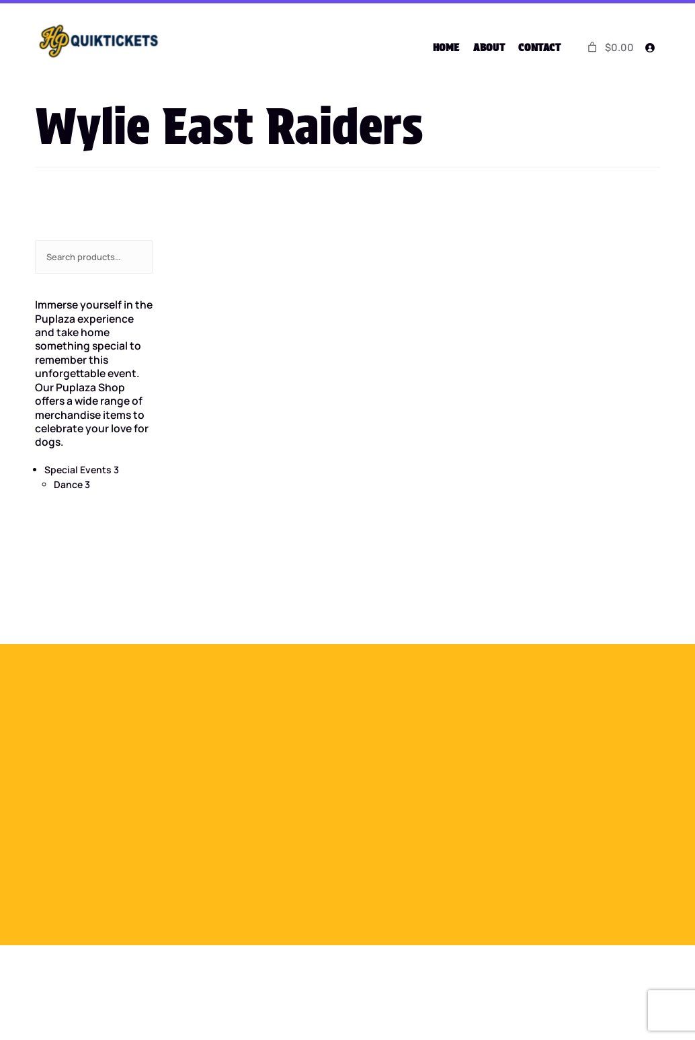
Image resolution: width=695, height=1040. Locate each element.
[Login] (649, 47)
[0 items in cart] (609, 47)
